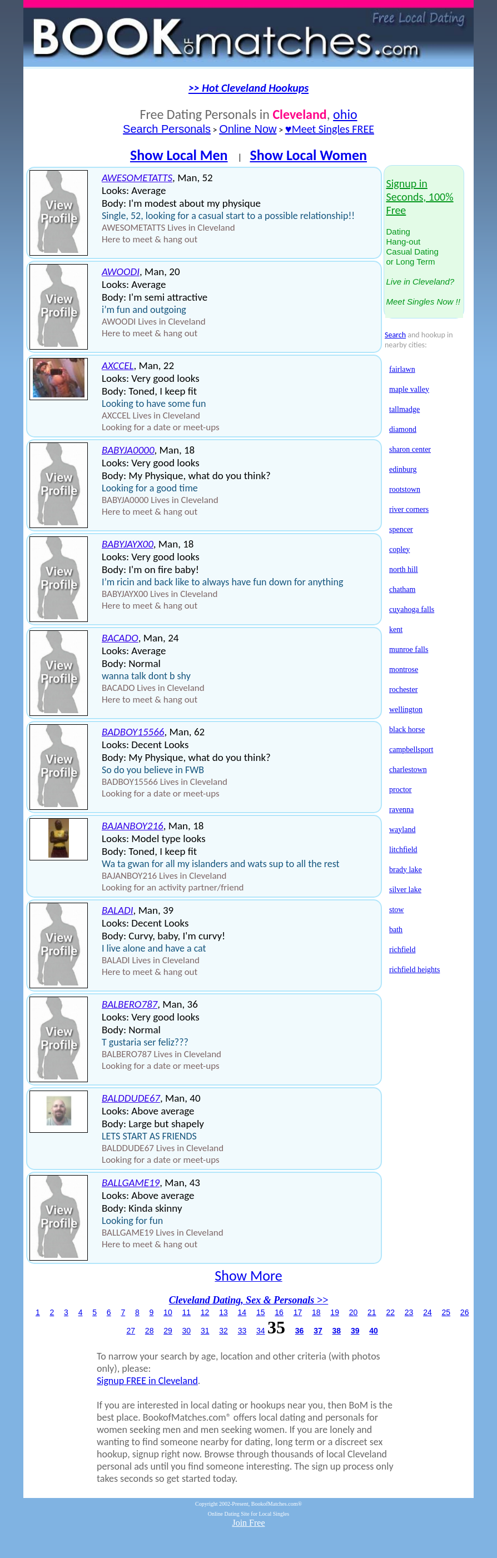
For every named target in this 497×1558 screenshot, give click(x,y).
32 (223, 1330)
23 (409, 1312)
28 (149, 1330)
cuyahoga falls (411, 609)
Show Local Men (179, 155)
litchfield (403, 849)
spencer (401, 529)
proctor (400, 789)
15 (260, 1312)
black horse (407, 729)
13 (223, 1312)
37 (318, 1330)
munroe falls (408, 649)
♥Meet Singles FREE (329, 129)
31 (205, 1330)
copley (399, 549)
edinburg (403, 469)
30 (186, 1330)
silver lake (405, 889)
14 (242, 1312)
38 (336, 1330)
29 (167, 1330)
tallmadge (404, 409)
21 (371, 1312)
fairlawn (402, 369)
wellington (406, 709)
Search (395, 335)
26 (464, 1312)
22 (390, 1312)
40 (373, 1330)
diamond (402, 429)
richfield (402, 949)
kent (395, 629)
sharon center (410, 449)
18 (316, 1312)
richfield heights (414, 969)
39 (355, 1330)
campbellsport (411, 749)
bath (395, 929)
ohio (345, 114)
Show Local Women (308, 155)
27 (131, 1330)
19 (334, 1312)
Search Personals (167, 129)
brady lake (405, 869)
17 (298, 1312)
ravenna (401, 809)
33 (242, 1330)
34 (260, 1330)
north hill (403, 569)
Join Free (248, 1522)
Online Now (247, 129)
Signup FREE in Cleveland (147, 1381)
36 (299, 1330)
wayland (402, 829)
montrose (403, 669)
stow (396, 909)
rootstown (404, 489)
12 (205, 1312)
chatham (402, 589)
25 (446, 1312)
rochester (403, 689)
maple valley (409, 389)
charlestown (408, 769)
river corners (409, 509)
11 (186, 1312)
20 (353, 1312)
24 (427, 1312)
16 (279, 1312)
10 (167, 1312)
